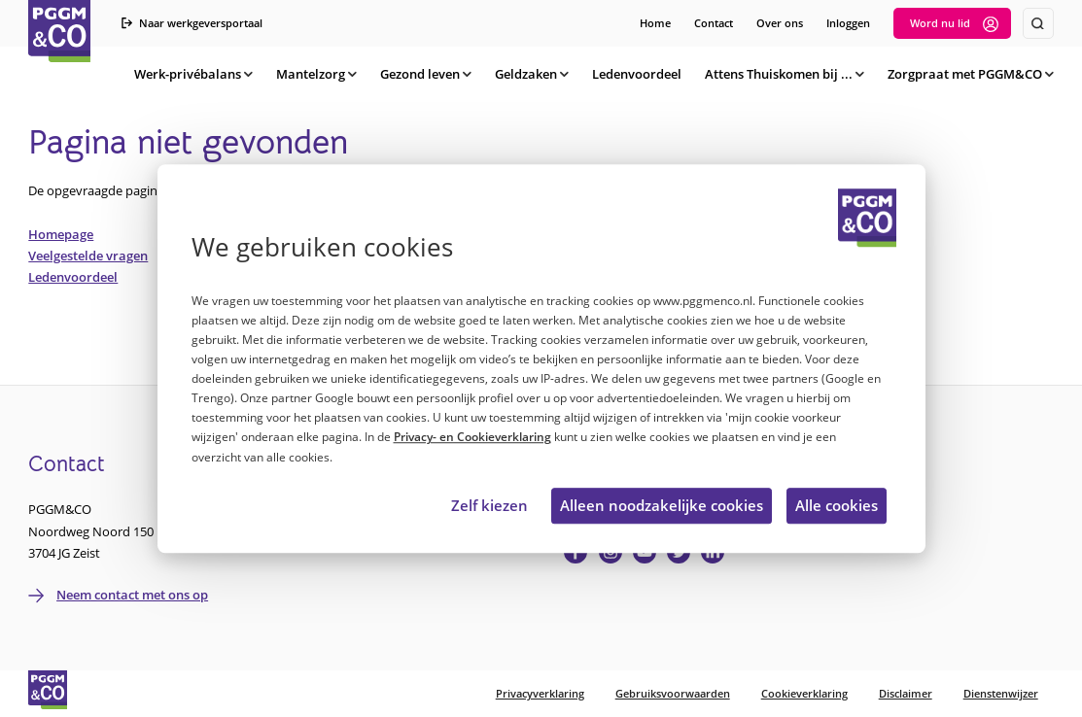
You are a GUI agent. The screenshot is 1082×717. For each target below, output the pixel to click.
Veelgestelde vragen (88, 255)
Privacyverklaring (540, 693)
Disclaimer (905, 693)
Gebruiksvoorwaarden (672, 693)
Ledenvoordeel (73, 277)
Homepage (60, 234)
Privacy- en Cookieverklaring (472, 437)
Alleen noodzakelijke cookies (661, 506)
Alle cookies (836, 506)
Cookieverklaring (804, 693)
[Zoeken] (1038, 23)
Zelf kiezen (489, 506)
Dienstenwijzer (1000, 693)
